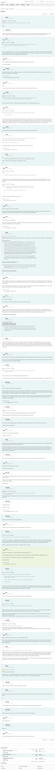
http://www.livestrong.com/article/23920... (9, 314)
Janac (6, 17)
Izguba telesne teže (7, 754)
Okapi (3, 42)
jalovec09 (7, 501)
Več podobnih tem (4, 763)
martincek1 (7, 29)
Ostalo (28, 4)
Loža (7, 752)
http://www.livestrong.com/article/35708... (9, 324)
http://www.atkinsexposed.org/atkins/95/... (9, 262)
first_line (7, 472)
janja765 (40, 754)
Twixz (40, 750)
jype (6, 58)
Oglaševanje (3, 768)
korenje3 (7, 68)
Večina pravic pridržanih (23, 766)
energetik (7, 406)
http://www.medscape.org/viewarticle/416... (9, 270)
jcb (3, 751)
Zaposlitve (23, 4)
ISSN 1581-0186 (40, 768)
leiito (6, 38)
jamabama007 (5, 759)
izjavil (13, 42)
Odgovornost (39, 766)
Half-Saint (7, 382)
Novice (2, 4)
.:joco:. (6, 134)
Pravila (2, 766)
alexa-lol (7, 531)
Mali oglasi (12, 4)
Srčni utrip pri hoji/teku (7, 750)
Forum (7, 4)
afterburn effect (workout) (8, 758)
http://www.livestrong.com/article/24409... (9, 323)
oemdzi (10, 77)
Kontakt (20, 768)
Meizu (6, 439)
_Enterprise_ (41, 758)
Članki (17, 4)
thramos (7, 364)
